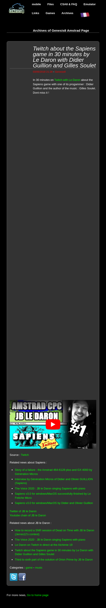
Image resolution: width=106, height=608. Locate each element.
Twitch (25, 454)
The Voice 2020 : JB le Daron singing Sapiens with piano (50, 488)
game (29, 567)
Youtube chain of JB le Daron (28, 515)
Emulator (90, 4)
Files (50, 4)
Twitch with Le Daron (67, 80)
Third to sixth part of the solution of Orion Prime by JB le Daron (54, 559)
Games (50, 13)
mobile (36, 4)
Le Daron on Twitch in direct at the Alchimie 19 (43, 544)
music (38, 567)
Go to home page (37, 595)
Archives (67, 13)
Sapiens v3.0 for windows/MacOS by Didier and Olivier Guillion (54, 503)
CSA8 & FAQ (68, 4)
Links (35, 13)
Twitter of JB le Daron (23, 511)
